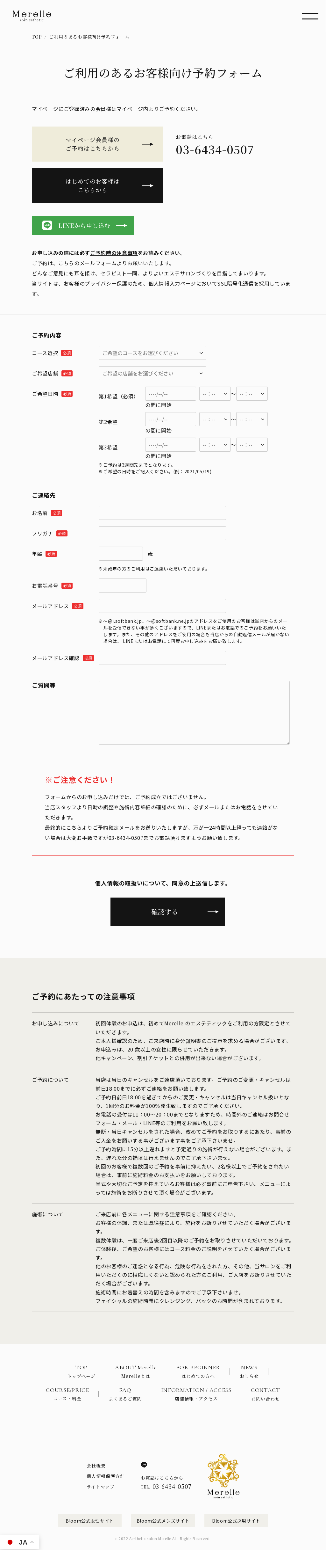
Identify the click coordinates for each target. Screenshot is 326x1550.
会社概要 (96, 1465)
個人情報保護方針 (106, 1476)
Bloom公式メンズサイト (163, 1520)
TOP (37, 36)
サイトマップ (101, 1486)
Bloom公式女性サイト (90, 1520)
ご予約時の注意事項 (114, 253)
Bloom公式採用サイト (236, 1520)
